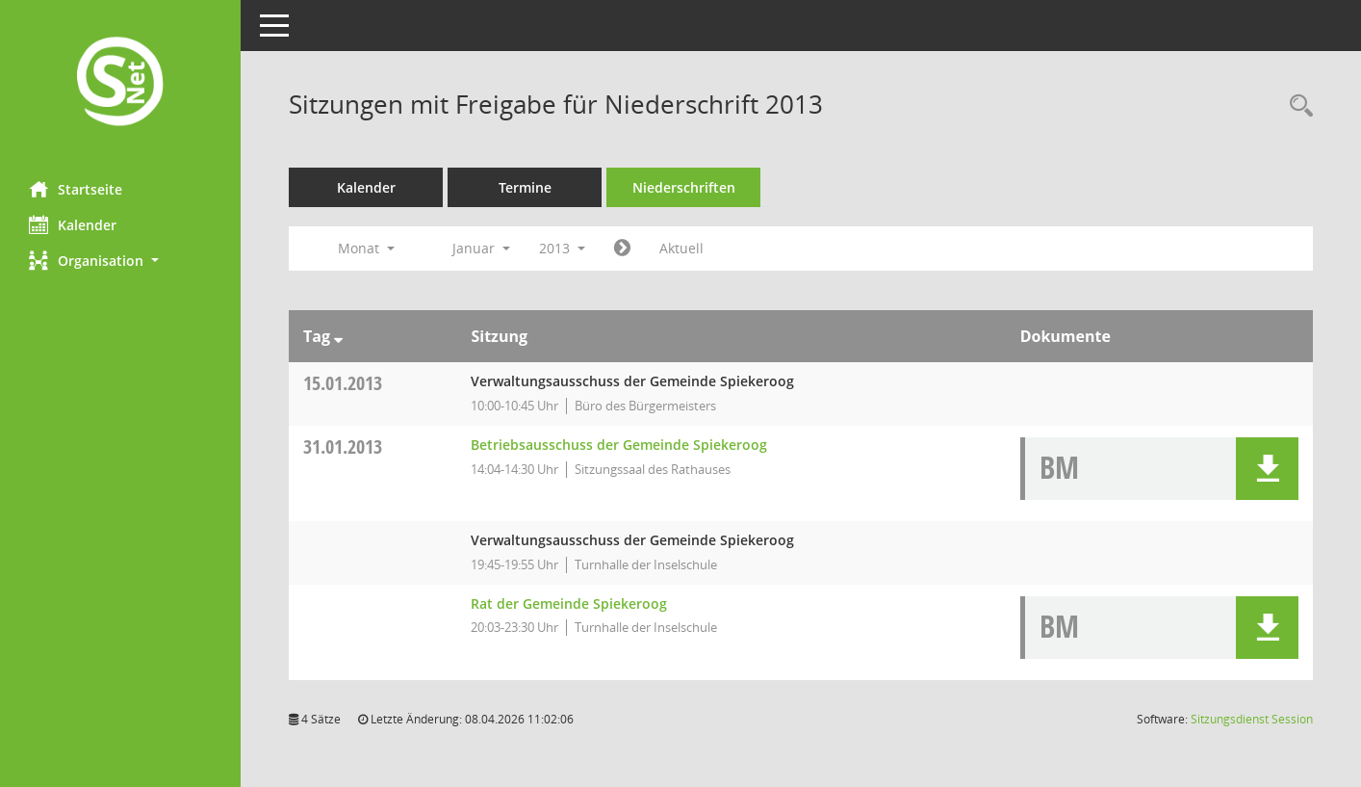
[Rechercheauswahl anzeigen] (1296, 106)
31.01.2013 (342, 446)
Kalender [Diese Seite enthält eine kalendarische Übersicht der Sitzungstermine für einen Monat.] (72, 224)
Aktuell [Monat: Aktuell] (681, 248)
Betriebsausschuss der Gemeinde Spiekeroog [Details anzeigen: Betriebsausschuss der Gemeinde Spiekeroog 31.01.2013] (619, 444)
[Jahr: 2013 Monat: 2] (622, 248)
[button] (120, 260)
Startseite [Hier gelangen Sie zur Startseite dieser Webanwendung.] (75, 188)
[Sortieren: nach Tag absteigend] (338, 336)
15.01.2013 (342, 383)
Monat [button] (366, 248)
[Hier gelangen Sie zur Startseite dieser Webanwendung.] (120, 83)
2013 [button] (562, 248)
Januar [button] (481, 248)
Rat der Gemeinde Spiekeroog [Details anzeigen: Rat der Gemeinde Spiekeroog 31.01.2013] (569, 603)
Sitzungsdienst (1252, 719)
